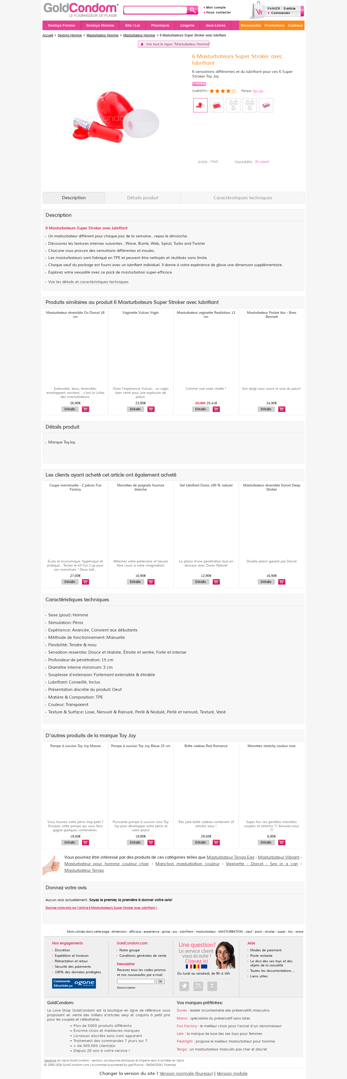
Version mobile (232, 1073)
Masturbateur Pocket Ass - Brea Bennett (271, 315)
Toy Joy (258, 91)
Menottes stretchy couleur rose (271, 746)
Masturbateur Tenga (84, 870)
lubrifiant (134, 265)
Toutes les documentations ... (272, 971)
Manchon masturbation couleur (187, 864)
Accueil (47, 35)
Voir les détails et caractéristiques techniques (88, 282)
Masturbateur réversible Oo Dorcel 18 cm (75, 315)
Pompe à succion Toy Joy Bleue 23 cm (140, 746)
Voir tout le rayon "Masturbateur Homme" (177, 44)
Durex (182, 1010)
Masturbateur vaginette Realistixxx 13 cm (206, 315)
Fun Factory (187, 1026)
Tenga (182, 1049)
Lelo (180, 1034)
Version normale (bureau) (186, 1073)
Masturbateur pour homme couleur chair (106, 864)
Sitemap (170, 1065)
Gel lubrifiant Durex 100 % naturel (206, 485)
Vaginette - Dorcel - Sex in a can (262, 864)
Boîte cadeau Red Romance (205, 746)
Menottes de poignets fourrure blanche (140, 487)
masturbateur (66, 236)
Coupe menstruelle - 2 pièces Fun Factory (75, 487)
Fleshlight (185, 1041)
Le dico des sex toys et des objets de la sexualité (271, 963)
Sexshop (50, 1060)
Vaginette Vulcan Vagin (141, 313)
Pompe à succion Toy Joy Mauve (75, 746)
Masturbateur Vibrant (278, 857)
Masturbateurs (62, 228)
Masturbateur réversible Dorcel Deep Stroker (271, 487)
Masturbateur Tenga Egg (230, 857)
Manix (182, 1018)
